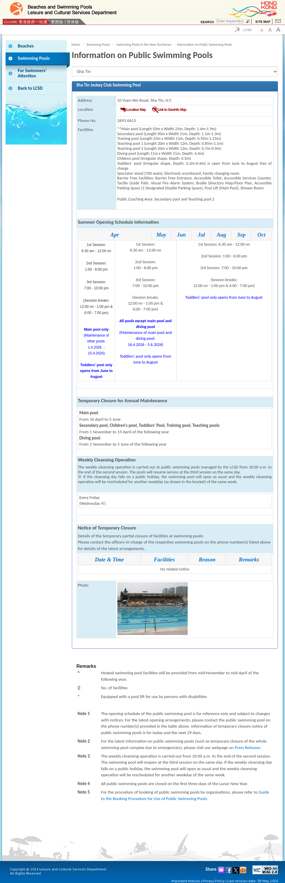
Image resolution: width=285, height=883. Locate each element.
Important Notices (185, 881)
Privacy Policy (214, 881)
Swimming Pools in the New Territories (144, 45)
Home (76, 45)
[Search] (230, 21)
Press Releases (247, 747)
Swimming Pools (98, 45)
